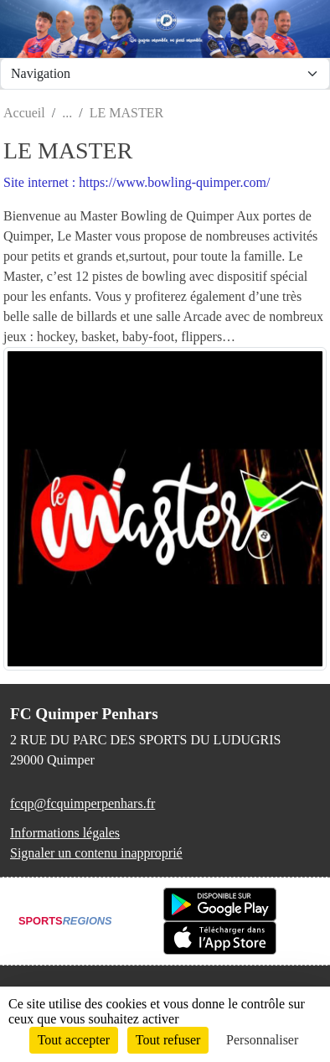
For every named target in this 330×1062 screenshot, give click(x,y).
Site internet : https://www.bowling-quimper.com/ (136, 182)
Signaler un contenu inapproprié (96, 853)
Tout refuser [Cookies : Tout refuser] (168, 1040)
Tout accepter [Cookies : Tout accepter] (74, 1040)
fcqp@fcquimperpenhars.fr (82, 803)
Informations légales (65, 833)
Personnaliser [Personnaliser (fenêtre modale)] (262, 1040)
